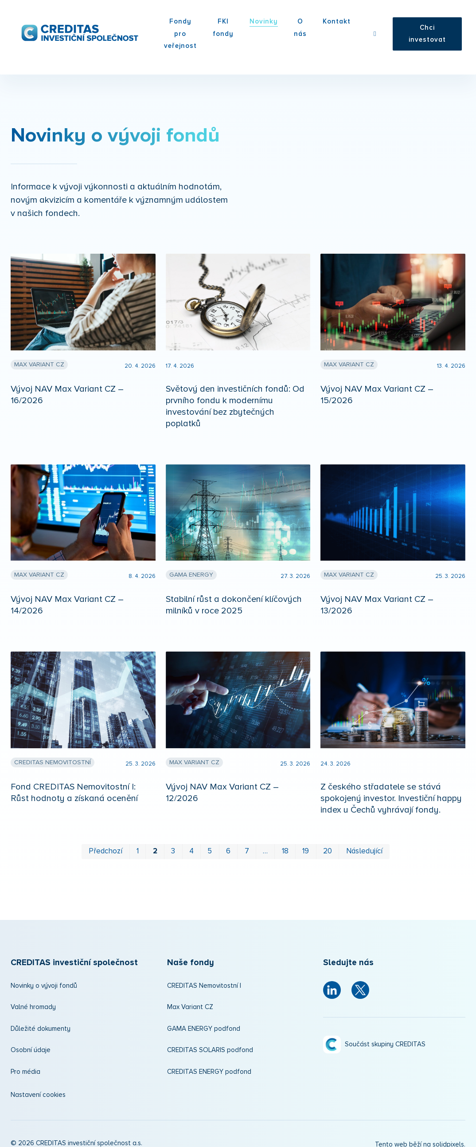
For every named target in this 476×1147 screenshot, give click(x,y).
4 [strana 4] (191, 842)
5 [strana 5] (209, 842)
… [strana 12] (265, 842)
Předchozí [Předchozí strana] (105, 842)
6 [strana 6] (228, 842)
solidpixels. (449, 1135)
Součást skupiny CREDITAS (385, 1013)
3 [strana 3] (173, 842)
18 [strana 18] (285, 842)
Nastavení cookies (38, 1085)
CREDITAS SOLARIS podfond (210, 1040)
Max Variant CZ (190, 997)
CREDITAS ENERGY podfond (209, 1062)
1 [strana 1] (138, 842)
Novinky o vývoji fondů (44, 976)
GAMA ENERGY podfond (203, 1019)
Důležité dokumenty (40, 1019)
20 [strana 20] (327, 842)
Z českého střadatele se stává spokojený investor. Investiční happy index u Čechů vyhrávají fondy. (391, 789)
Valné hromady (33, 997)
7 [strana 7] (247, 842)
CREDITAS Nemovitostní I (204, 976)
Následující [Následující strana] (364, 842)
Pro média (25, 1062)
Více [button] (338, 26)
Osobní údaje (31, 1040)
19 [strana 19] (305, 842)
